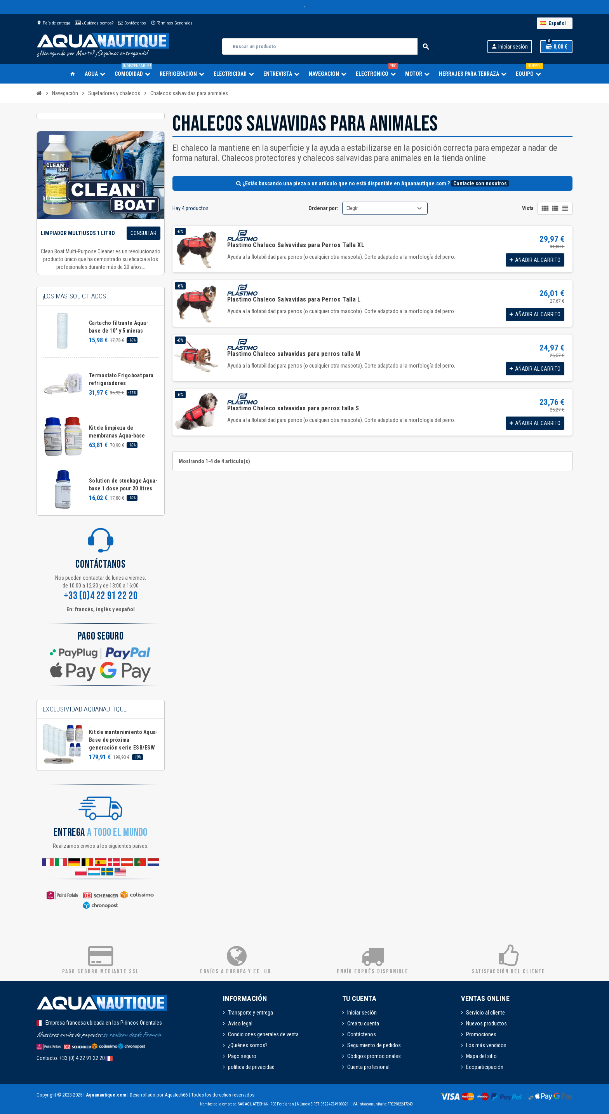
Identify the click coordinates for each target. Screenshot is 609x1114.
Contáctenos (132, 23)
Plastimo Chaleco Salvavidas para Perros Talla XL (295, 245)
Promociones (481, 1034)
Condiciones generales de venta (263, 1034)
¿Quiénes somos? (94, 23)
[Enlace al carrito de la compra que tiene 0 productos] (556, 46)
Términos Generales (172, 23)
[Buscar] (328, 46)
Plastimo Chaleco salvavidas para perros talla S (293, 408)
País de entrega (53, 23)
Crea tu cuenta (363, 1023)
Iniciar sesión (362, 1012)
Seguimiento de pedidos (374, 1045)
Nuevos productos (486, 1023)
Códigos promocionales (374, 1056)
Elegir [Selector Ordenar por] (352, 208)
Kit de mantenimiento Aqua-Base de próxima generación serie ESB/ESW (123, 740)
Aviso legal (240, 1023)
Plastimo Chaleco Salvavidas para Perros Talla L (294, 299)
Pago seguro (242, 1056)
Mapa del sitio (481, 1056)
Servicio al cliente (485, 1012)
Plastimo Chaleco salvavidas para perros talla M (293, 353)
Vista (528, 208)
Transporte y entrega (250, 1012)
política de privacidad (251, 1067)
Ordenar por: (323, 208)
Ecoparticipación (484, 1067)
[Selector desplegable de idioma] (554, 23)
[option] (100, 744)
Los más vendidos (486, 1045)
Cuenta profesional (368, 1067)
